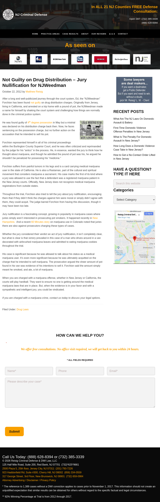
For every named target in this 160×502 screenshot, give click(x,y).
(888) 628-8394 (150, 22)
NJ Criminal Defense (33, 14)
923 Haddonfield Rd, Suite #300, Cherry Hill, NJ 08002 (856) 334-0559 (41, 471)
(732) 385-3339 (149, 18)
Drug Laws (23, 309)
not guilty (36, 102)
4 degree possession (40, 122)
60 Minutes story (40, 222)
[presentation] (28, 417)
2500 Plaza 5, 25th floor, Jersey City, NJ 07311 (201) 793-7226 (37, 467)
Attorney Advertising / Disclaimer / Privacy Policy (29, 478)
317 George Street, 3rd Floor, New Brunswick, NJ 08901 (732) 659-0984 (42, 474)
